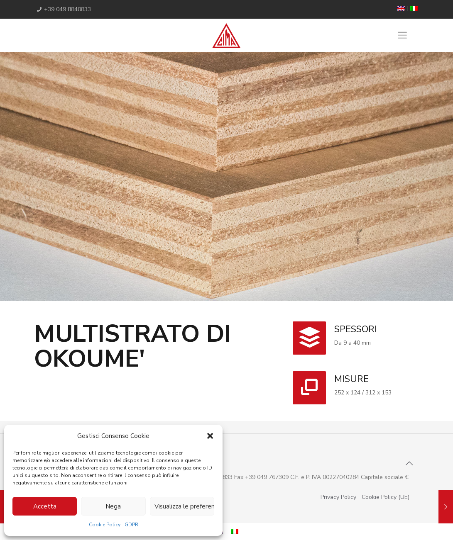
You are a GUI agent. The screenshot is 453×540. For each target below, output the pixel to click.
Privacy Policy (338, 497)
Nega (113, 506)
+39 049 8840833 (67, 9)
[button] (210, 436)
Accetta (44, 506)
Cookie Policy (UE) (385, 497)
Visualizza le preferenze (184, 506)
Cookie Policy (104, 524)
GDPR (131, 524)
